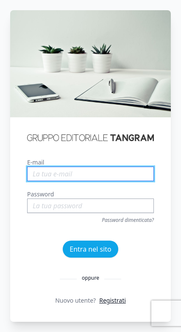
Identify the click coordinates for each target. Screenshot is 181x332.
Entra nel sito (90, 249)
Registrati (112, 300)
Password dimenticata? (128, 220)
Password (40, 194)
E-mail (35, 162)
